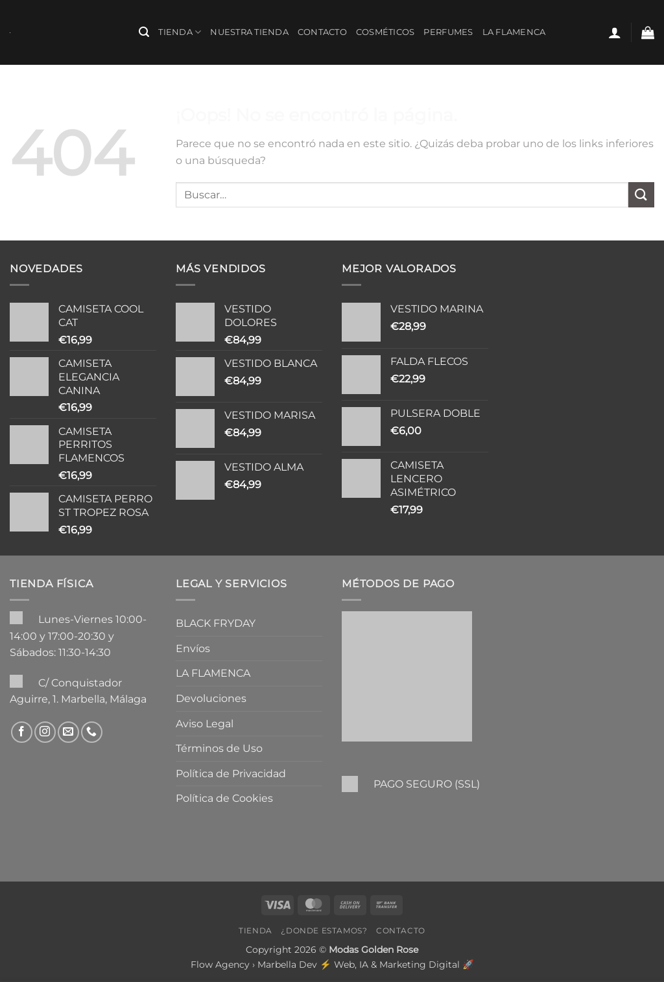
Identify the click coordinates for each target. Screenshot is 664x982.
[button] (144, 32)
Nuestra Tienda (249, 32)
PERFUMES (448, 32)
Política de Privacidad (231, 773)
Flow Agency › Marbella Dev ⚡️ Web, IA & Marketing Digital (325, 964)
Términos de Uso (219, 748)
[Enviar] (641, 194)
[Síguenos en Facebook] (21, 732)
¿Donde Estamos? (324, 930)
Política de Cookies (224, 798)
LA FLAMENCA (514, 32)
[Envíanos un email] (68, 732)
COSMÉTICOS (385, 32)
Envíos (193, 648)
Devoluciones (211, 698)
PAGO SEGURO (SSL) (427, 784)
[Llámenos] (91, 732)
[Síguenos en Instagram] (45, 732)
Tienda (179, 32)
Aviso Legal (204, 724)
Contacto (322, 32)
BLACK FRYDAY (215, 623)
